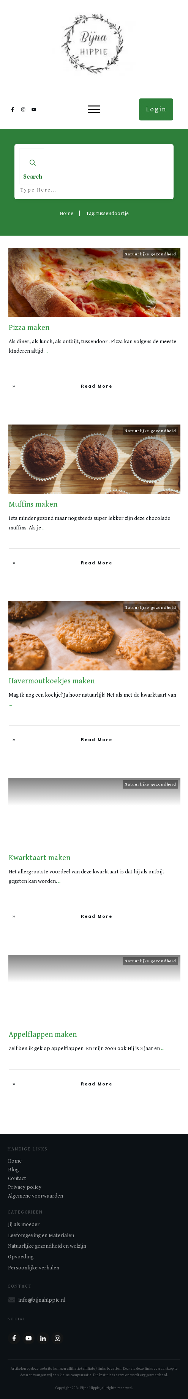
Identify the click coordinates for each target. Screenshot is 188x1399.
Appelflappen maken (43, 1034)
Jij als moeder (23, 1225)
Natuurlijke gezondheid (150, 254)
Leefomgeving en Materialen (41, 1236)
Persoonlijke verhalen (33, 1268)
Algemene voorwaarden (35, 1196)
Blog (13, 1170)
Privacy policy (24, 1187)
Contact (17, 1179)
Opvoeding (20, 1257)
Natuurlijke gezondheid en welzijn (47, 1246)
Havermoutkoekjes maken (52, 681)
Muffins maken (33, 504)
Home (15, 1161)
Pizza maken (29, 327)
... (46, 351)
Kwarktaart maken (39, 858)
